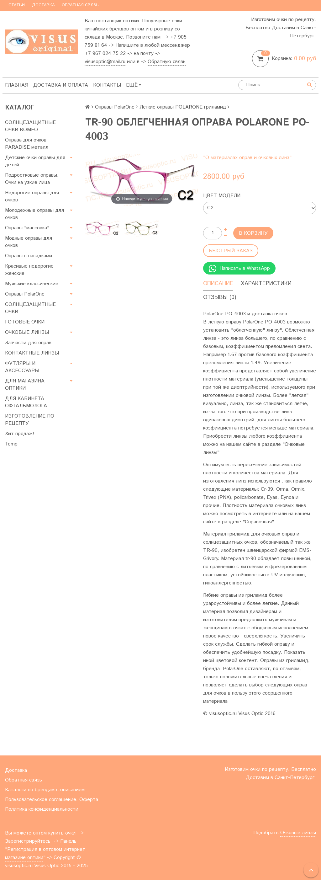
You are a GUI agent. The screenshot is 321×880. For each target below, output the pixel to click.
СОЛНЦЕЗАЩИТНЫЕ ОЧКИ (30, 308)
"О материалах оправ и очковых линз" (247, 157)
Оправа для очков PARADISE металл (26, 143)
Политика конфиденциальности (41, 809)
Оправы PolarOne (25, 294)
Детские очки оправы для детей (35, 161)
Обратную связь (167, 61)
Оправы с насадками (28, 255)
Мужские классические (31, 283)
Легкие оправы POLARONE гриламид (182, 107)
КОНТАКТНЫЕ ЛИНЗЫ (32, 353)
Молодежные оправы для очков (34, 214)
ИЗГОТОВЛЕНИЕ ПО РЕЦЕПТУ (29, 420)
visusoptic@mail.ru (105, 61)
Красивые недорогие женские (29, 270)
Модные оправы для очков (28, 242)
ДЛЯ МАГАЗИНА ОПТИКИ (25, 384)
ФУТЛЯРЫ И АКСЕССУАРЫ (22, 367)
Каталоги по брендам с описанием (45, 789)
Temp (11, 444)
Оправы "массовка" (27, 228)
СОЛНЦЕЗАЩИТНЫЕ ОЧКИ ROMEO (30, 126)
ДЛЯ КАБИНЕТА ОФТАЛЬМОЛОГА (26, 402)
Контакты (107, 85)
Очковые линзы (298, 832)
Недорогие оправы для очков (32, 196)
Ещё (133, 85)
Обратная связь (80, 5)
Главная (16, 85)
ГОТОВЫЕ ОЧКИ (25, 322)
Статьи (16, 5)
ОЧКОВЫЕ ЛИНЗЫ (27, 332)
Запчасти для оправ (28, 342)
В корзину (253, 233)
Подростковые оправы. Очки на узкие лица (32, 179)
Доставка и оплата (60, 85)
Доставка (43, 5)
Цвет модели (221, 195)
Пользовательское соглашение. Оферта (51, 799)
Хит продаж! (19, 433)
